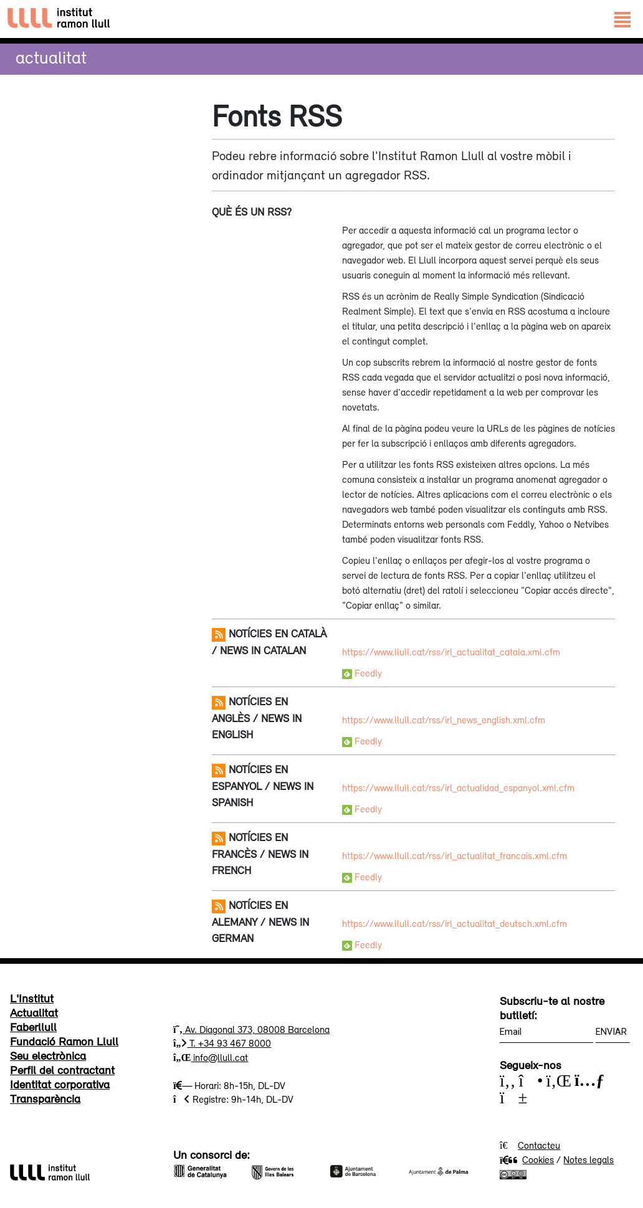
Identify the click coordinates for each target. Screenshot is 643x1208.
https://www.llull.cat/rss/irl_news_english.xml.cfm (443, 719)
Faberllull (33, 1027)
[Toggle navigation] (622, 19)
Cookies (527, 1159)
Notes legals (588, 1159)
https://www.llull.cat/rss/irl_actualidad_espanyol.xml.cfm (458, 787)
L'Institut (32, 998)
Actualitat (51, 57)
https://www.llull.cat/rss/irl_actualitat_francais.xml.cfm (454, 855)
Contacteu (539, 1145)
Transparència (45, 1098)
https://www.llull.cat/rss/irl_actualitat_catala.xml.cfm (451, 651)
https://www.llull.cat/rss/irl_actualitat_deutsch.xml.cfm (454, 923)
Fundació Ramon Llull (64, 1041)
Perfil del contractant (62, 1070)
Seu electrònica (48, 1055)
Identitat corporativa (60, 1084)
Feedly (362, 672)
